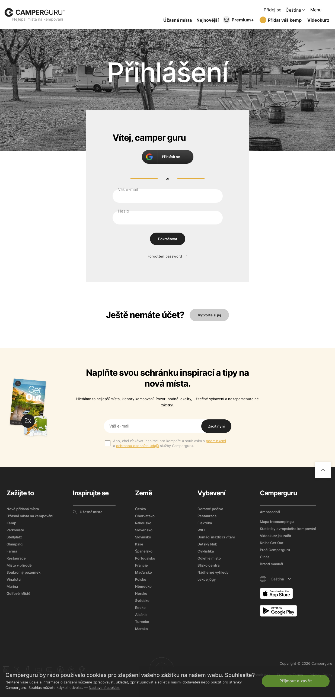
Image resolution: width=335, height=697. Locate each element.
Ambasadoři (270, 512)
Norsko (141, 593)
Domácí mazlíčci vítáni (216, 537)
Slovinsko (143, 537)
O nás (264, 557)
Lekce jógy (206, 579)
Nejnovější (207, 20)
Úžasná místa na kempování (30, 516)
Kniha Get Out (271, 543)
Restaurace (16, 558)
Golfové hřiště (18, 593)
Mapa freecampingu (277, 521)
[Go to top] (323, 470)
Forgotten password (165, 256)
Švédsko (142, 600)
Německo (143, 586)
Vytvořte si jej (209, 315)
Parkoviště (15, 530)
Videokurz (318, 20)
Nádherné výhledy (213, 572)
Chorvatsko (145, 516)
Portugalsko (145, 558)
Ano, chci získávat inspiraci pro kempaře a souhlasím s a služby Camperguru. (169, 443)
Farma (12, 551)
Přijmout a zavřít (295, 680)
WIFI (201, 530)
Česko (140, 509)
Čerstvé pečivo (210, 509)
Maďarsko (143, 572)
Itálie (139, 544)
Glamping (15, 544)
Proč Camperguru (275, 550)
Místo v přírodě (19, 565)
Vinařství (14, 579)
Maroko (141, 629)
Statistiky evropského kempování (288, 528)
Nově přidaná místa (23, 509)
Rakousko (143, 523)
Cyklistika (205, 551)
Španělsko (143, 551)
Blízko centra (208, 565)
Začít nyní (216, 426)
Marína (12, 586)
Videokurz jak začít (275, 536)
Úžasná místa (177, 20)
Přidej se (272, 9)
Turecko (142, 621)
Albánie (141, 614)
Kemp (11, 523)
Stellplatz (14, 537)
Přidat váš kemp (285, 20)
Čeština (293, 10)
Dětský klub (207, 544)
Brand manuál (271, 564)
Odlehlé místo (209, 558)
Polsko (140, 579)
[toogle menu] (320, 9)
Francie (141, 565)
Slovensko (143, 530)
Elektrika (204, 523)
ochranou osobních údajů (137, 446)
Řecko (140, 607)
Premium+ (243, 20)
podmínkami (216, 441)
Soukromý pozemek (23, 572)
